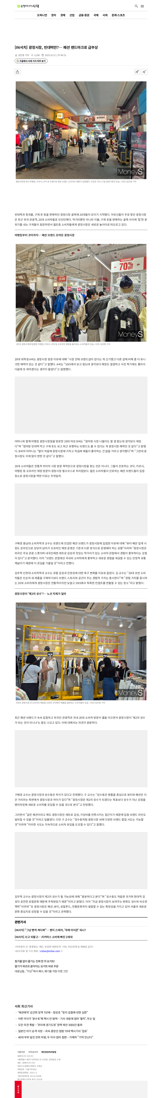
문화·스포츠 (118, 15)
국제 (96, 15)
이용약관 (21, 1051)
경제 (62, 15)
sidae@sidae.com (50, 951)
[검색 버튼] (136, 6)
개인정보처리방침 (48, 1051)
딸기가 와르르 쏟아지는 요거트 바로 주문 (37, 966)
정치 (53, 15)
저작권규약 (33, 1051)
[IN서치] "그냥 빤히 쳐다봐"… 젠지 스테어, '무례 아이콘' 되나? (50, 930)
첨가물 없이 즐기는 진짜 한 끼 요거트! (35, 961)
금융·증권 (84, 15)
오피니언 (42, 15)
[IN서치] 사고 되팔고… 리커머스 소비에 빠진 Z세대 (44, 937)
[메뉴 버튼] (142, 6)
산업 (72, 15)
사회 (105, 15)
